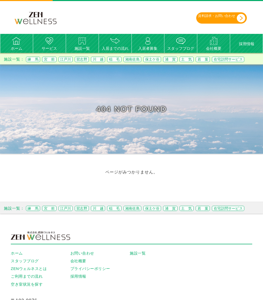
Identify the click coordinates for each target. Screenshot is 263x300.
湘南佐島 (159, 59)
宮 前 (55, 59)
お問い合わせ (82, 267)
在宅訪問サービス (45, 66)
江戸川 (75, 59)
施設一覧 (82, 48)
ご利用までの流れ (27, 290)
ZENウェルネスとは (29, 282)
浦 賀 (206, 59)
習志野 (95, 59)
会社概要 (213, 48)
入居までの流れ (115, 48)
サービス (49, 48)
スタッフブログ (180, 48)
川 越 (116, 59)
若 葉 (246, 59)
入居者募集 (147, 48)
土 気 (226, 59)
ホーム (16, 48)
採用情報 (246, 43)
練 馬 (35, 59)
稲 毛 (136, 59)
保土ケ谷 (183, 59)
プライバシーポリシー (90, 282)
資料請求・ (214, 18)
